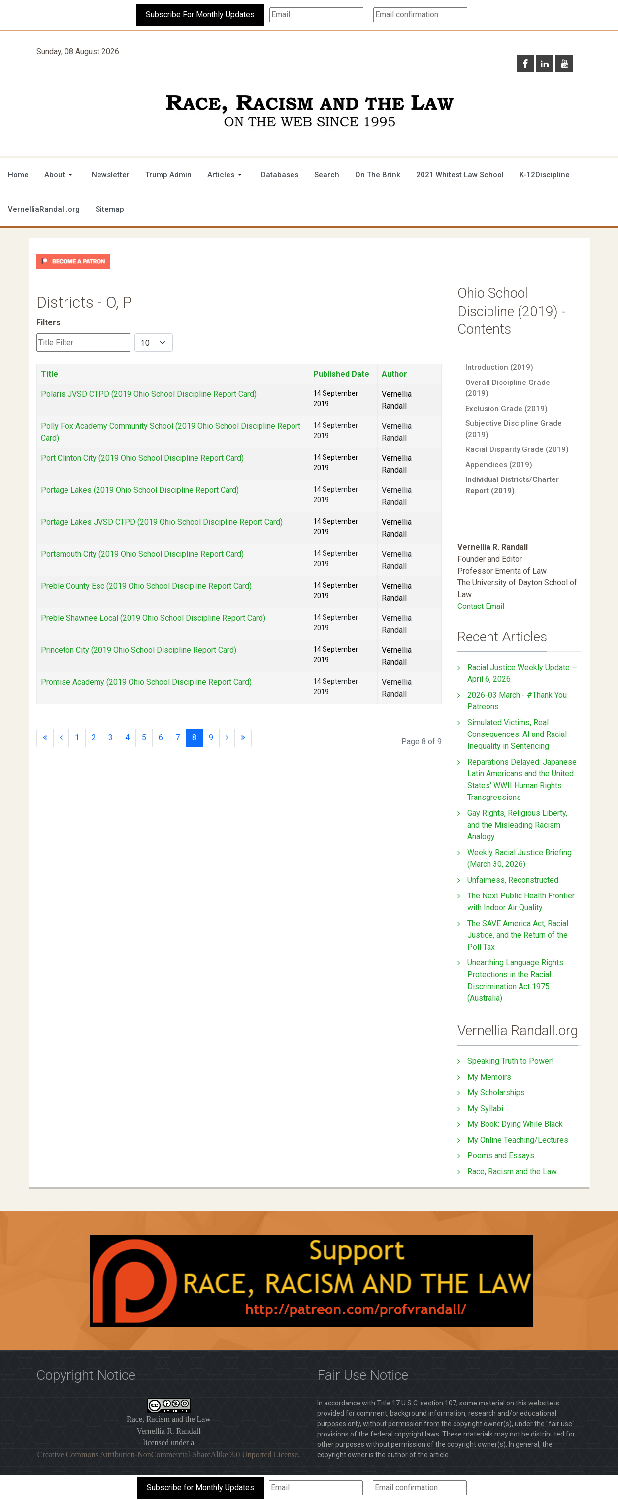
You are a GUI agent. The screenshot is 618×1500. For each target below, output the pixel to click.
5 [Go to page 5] (144, 737)
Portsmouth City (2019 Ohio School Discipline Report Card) (142, 554)
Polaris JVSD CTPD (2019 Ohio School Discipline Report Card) (149, 394)
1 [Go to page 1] (77, 737)
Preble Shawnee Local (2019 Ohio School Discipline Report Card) (153, 618)
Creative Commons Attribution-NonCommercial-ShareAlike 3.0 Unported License (167, 1454)
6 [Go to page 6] (161, 737)
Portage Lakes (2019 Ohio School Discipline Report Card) (140, 490)
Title (49, 374)
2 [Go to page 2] (94, 737)
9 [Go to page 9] (211, 737)
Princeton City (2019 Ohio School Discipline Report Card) (138, 650)
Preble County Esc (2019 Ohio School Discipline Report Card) (146, 586)
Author (394, 374)
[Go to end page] (243, 738)
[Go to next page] (227, 738)
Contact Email (480, 606)
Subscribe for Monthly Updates (200, 1487)
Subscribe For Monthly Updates (200, 14)
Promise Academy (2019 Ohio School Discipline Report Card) (146, 682)
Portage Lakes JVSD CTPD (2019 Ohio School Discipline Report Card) (162, 522)
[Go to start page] (45, 738)
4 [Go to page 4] (127, 737)
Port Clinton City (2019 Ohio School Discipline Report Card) (142, 458)
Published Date (341, 374)
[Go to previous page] (61, 738)
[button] (60, 175)
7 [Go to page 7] (177, 737)
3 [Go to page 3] (110, 737)
